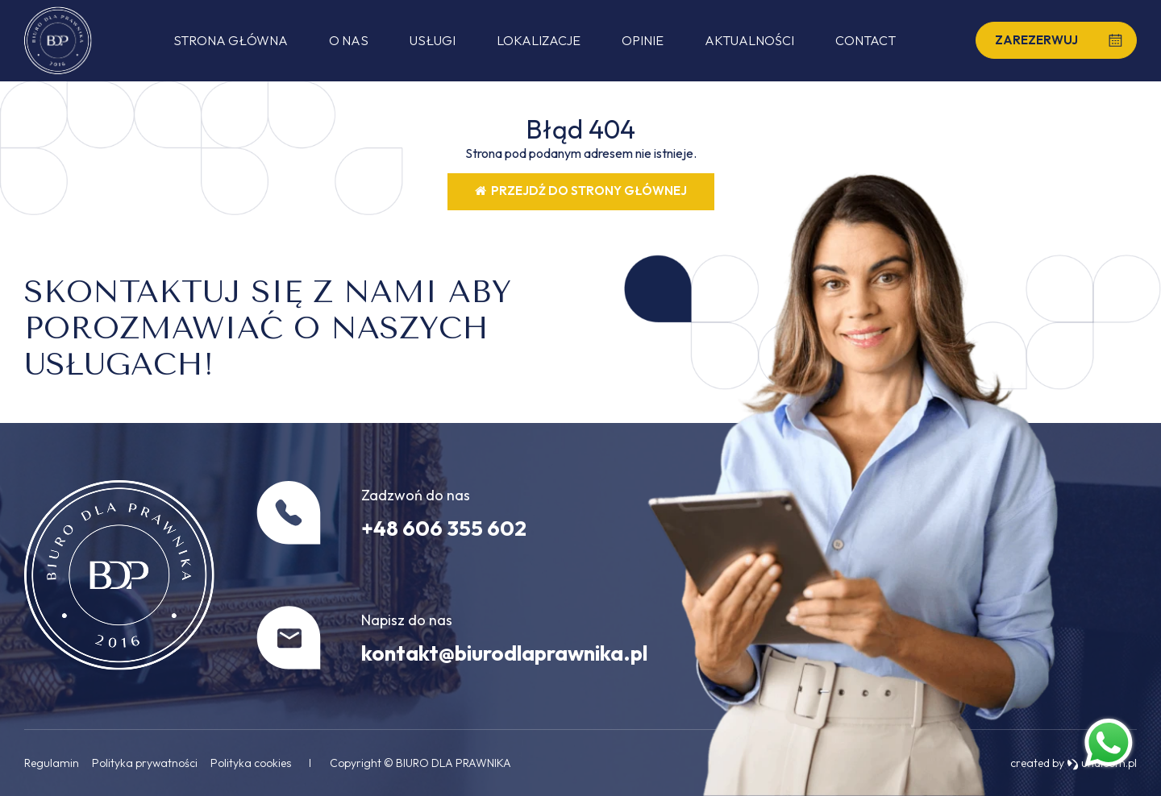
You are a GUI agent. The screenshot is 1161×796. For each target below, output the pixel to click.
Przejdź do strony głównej (581, 190)
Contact (865, 40)
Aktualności (749, 40)
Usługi (433, 40)
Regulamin (51, 763)
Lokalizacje (538, 40)
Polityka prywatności (145, 763)
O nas (348, 40)
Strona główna (230, 40)
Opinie (643, 40)
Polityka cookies (250, 763)
